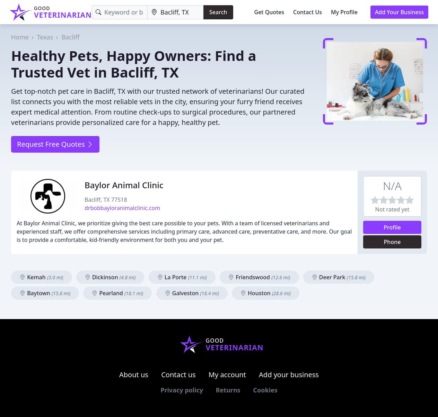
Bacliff (70, 37)
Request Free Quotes (55, 144)
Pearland (117, 293)
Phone (392, 242)
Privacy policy (181, 390)
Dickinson (110, 277)
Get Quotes (269, 12)
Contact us (178, 374)
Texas (45, 37)
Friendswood (259, 277)
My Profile (344, 12)
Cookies (265, 390)
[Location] (175, 12)
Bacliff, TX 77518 (106, 199)
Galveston (192, 293)
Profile (392, 227)
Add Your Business (399, 12)
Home (20, 37)
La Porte (182, 277)
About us (133, 374)
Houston (265, 293)
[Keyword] (120, 12)
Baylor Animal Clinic (124, 185)
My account (227, 374)
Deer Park (339, 277)
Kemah (41, 277)
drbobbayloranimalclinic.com (122, 208)
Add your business (289, 374)
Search (218, 12)
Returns (228, 390)
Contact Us (307, 12)
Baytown (45, 293)
